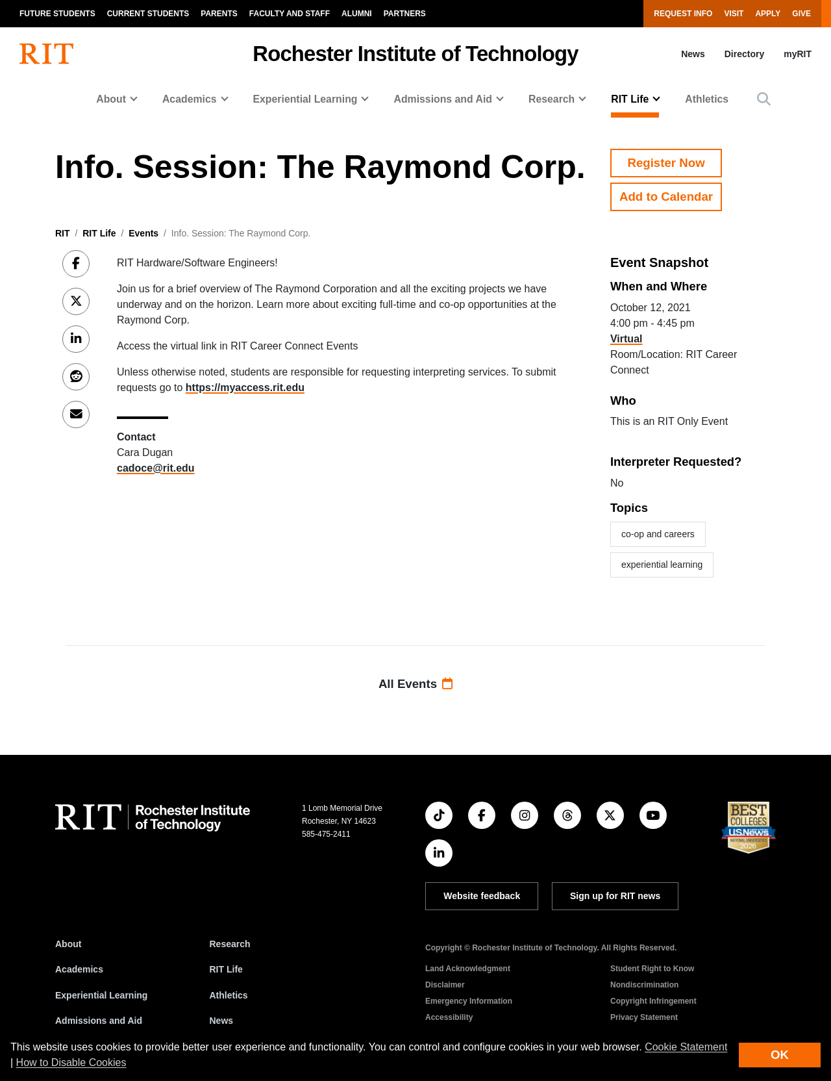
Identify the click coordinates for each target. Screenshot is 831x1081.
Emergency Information (468, 1001)
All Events (415, 684)
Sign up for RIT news (615, 896)
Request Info (683, 13)
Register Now (665, 163)
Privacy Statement (644, 1017)
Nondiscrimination (644, 984)
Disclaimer (445, 984)
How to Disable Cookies (71, 1062)
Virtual (626, 338)
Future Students (57, 13)
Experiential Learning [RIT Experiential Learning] (101, 995)
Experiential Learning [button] (305, 99)
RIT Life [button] (630, 99)
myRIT (798, 54)
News (693, 54)
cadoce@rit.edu (156, 468)
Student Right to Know (652, 968)
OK (780, 1055)
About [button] (111, 99)
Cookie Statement (686, 1046)
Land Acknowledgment (467, 968)
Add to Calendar (666, 196)
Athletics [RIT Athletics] (229, 995)
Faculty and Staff (289, 13)
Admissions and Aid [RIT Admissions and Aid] (98, 1020)
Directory (744, 54)
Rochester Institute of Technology (415, 54)
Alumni (356, 13)
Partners (405, 13)
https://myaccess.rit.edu (245, 387)
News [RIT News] (222, 1020)
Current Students (148, 13)
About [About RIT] (68, 944)
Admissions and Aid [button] (442, 99)
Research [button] (551, 99)
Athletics (706, 99)
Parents (219, 13)
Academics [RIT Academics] (79, 969)
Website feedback (481, 896)
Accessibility (449, 1017)
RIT (62, 233)
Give (801, 13)
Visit (733, 13)
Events (143, 233)
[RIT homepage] (46, 54)
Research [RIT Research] (230, 944)
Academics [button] (189, 99)
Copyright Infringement (653, 1001)
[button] (764, 99)
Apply (767, 13)
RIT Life (99, 233)
